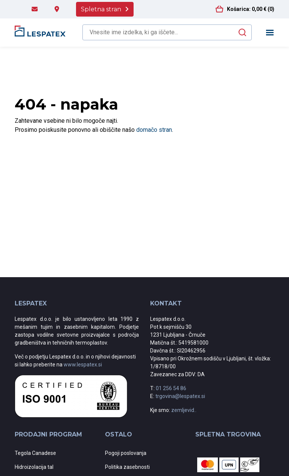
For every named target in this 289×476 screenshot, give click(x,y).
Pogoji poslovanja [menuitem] (125, 453)
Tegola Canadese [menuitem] (35, 453)
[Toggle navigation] (270, 32)
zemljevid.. (183, 410)
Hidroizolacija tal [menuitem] (34, 467)
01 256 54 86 (171, 388)
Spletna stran (101, 9)
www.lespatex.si (83, 365)
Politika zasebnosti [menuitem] (127, 467)
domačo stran (154, 129)
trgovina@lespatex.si (180, 396)
